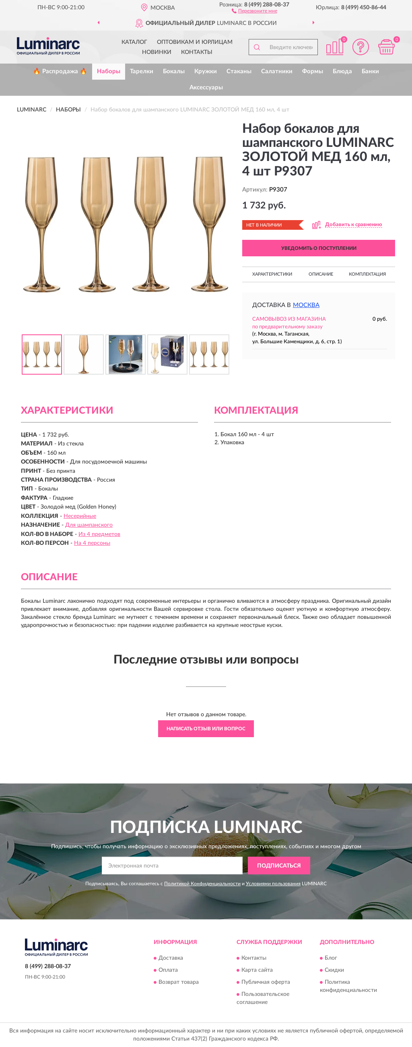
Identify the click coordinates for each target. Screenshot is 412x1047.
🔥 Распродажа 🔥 (60, 71)
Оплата (168, 970)
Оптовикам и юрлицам (195, 42)
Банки (370, 71)
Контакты (196, 52)
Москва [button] (306, 305)
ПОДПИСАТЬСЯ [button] (279, 866)
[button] (254, 10)
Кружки (205, 71)
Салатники (277, 71)
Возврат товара (179, 982)
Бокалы (174, 71)
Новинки (156, 52)
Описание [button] (321, 274)
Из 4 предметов (99, 534)
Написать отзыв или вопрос (206, 728)
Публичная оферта (265, 982)
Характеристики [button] (272, 274)
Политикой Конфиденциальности (202, 883)
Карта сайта (257, 970)
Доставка (171, 958)
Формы (312, 71)
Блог (331, 958)
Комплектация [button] (367, 274)
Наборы (108, 71)
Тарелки (141, 71)
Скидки (334, 970)
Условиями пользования (273, 883)
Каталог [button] (134, 42)
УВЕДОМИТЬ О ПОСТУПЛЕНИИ (318, 248)
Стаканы (239, 71)
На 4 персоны (92, 543)
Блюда (342, 71)
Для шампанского (89, 525)
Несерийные (80, 516)
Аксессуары (206, 88)
